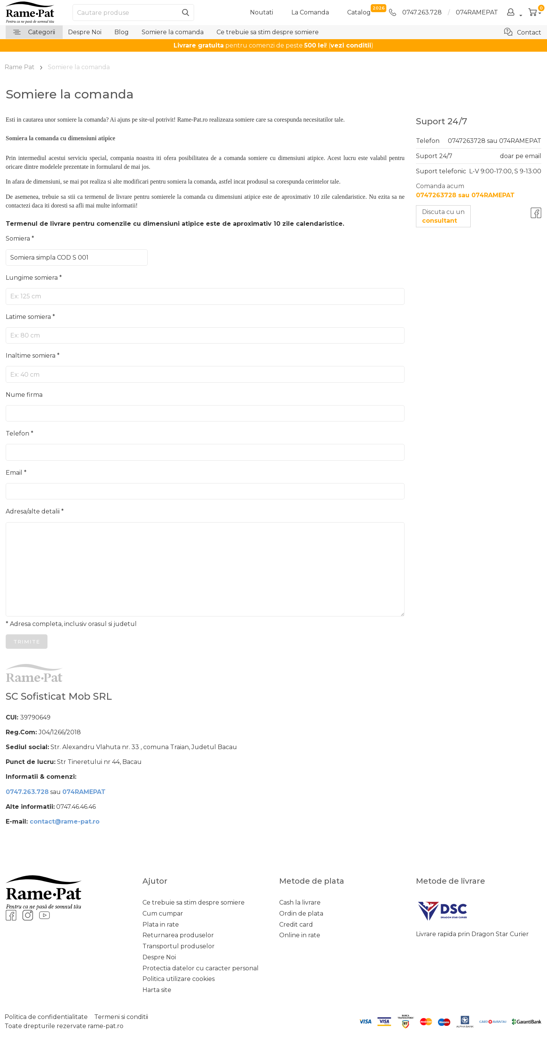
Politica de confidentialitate (46, 1016)
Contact (522, 32)
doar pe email (520, 156)
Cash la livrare (300, 902)
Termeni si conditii (121, 1016)
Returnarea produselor (178, 935)
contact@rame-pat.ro (65, 821)
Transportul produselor (178, 946)
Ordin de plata (301, 913)
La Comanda (310, 12)
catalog (359, 12)
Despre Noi (84, 32)
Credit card (296, 924)
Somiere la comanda (173, 32)
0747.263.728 (415, 12)
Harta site (156, 990)
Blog (121, 32)
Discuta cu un (443, 216)
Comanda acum (465, 190)
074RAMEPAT (477, 12)
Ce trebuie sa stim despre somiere (268, 32)
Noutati (261, 12)
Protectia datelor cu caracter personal (200, 968)
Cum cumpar (162, 913)
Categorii (34, 32)
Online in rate (299, 935)
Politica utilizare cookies (178, 978)
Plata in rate (160, 924)
